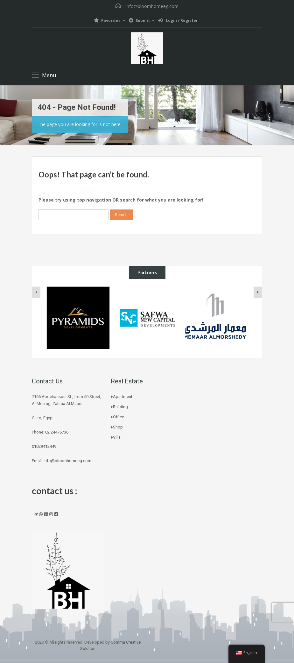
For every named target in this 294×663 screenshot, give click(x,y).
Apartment (122, 396)
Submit (139, 20)
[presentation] (36, 292)
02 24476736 (56, 432)
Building (120, 406)
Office (118, 416)
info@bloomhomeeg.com (152, 6)
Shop (118, 427)
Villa (117, 437)
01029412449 (44, 446)
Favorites (107, 20)
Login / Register (178, 20)
